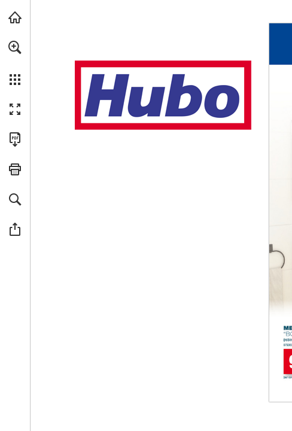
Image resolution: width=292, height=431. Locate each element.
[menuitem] (15, 62)
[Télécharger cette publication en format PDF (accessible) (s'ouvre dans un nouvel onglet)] (15, 139)
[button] (15, 47)
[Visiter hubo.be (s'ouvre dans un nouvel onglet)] (15, 17)
